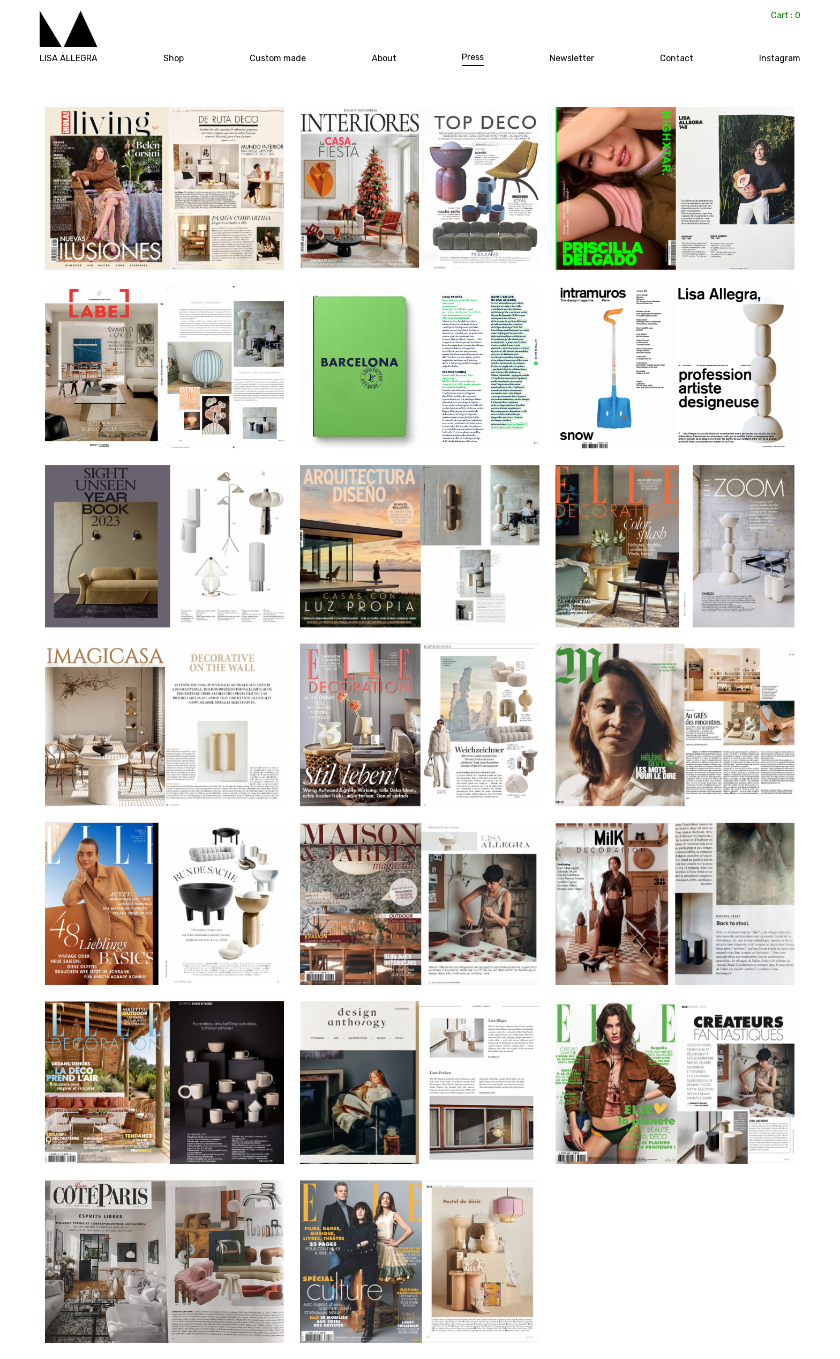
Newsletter (572, 58)
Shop (173, 58)
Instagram (779, 58)
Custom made (278, 58)
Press (473, 57)
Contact (676, 58)
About (384, 58)
